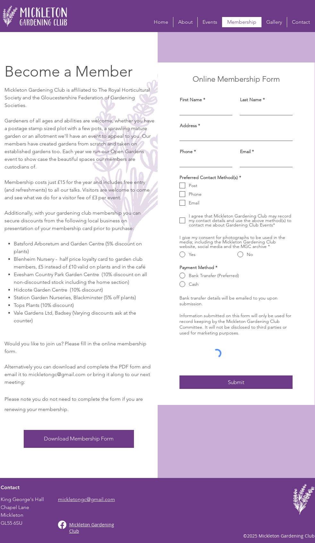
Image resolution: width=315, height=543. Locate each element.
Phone (186, 151)
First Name (191, 99)
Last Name (250, 99)
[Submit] (236, 382)
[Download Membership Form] (79, 439)
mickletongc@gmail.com (57, 374)
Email (245, 151)
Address (188, 125)
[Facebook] (62, 525)
